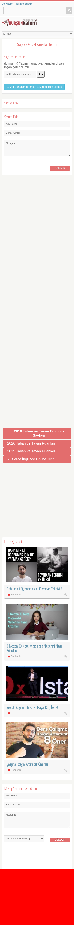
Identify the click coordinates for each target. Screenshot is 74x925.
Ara (41, 74)
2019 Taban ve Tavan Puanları (31, 451)
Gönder (60, 168)
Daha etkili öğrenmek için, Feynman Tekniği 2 (34, 589)
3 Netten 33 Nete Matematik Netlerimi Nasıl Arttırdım (34, 648)
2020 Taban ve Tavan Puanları (31, 443)
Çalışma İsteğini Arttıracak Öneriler (27, 764)
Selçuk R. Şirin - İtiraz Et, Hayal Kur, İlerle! (32, 707)
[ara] (32, 10)
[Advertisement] (37, 301)
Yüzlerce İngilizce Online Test (30, 459)
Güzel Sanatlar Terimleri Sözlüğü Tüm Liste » (34, 86)
